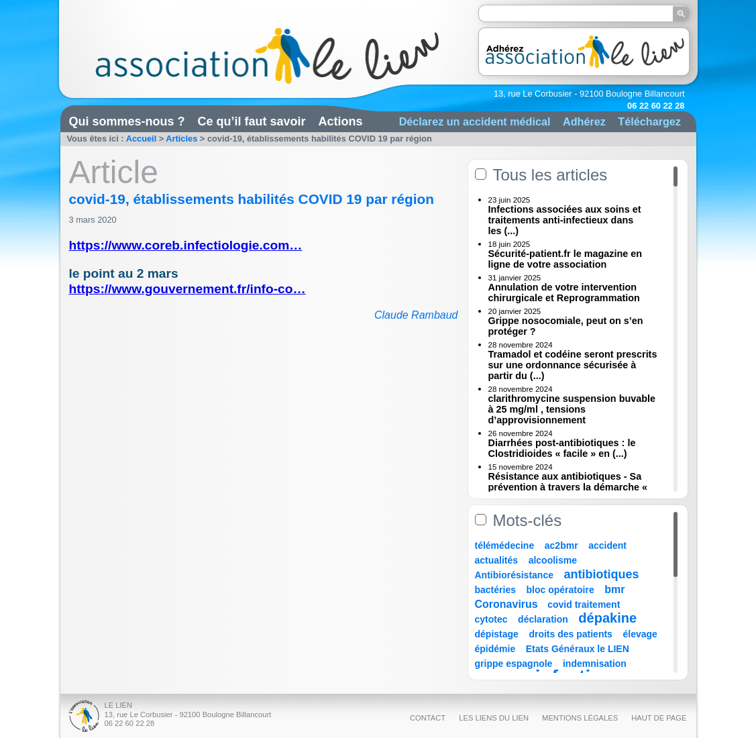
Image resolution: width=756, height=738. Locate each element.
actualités (497, 560)
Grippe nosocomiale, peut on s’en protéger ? (565, 326)
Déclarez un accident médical (475, 121)
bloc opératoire (560, 589)
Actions (341, 121)
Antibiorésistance (514, 575)
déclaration (543, 619)
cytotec (491, 619)
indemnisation (595, 663)
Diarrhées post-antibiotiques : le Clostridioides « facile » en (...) (562, 448)
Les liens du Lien (494, 718)
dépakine (607, 618)
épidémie (495, 648)
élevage (640, 634)
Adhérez (584, 121)
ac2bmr (561, 545)
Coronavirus (508, 604)
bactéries (495, 589)
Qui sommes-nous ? (127, 121)
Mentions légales (580, 718)
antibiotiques (601, 574)
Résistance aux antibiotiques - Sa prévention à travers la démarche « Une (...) (568, 487)
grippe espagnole (514, 663)
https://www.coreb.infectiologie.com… (186, 245)
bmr (614, 589)
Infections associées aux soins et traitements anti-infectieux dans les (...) (564, 220)
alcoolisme (553, 560)
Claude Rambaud (416, 315)
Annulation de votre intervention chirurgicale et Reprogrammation (564, 292)
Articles (181, 139)
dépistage (497, 634)
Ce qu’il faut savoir (252, 121)
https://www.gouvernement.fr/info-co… (187, 289)
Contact (427, 718)
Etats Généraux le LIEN (577, 648)
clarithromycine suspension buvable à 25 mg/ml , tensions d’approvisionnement (572, 409)
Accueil (141, 139)
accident (607, 545)
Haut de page (658, 718)
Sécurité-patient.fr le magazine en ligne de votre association (565, 259)
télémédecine (505, 545)
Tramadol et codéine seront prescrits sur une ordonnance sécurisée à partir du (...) (572, 365)
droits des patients (570, 634)
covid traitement (583, 604)
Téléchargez (649, 121)
